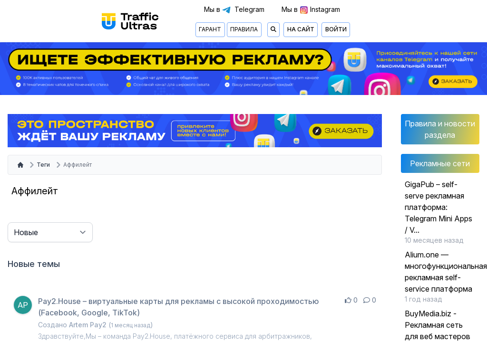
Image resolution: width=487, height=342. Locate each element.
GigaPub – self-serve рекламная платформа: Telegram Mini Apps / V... (438, 207)
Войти (336, 29)
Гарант (210, 29)
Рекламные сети (440, 163)
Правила (244, 29)
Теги (43, 164)
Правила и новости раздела (440, 129)
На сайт (300, 29)
